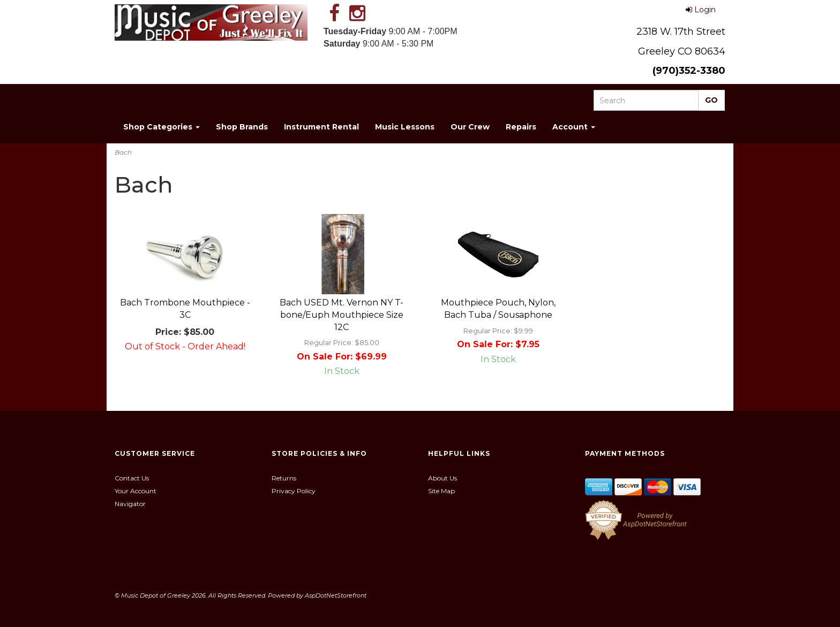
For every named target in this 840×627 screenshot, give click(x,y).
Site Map (441, 491)
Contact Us (132, 478)
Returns (284, 478)
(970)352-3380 (688, 71)
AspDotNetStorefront (335, 595)
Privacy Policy (294, 491)
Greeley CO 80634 (681, 51)
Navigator (130, 504)
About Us (442, 478)
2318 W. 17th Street (680, 31)
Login (701, 9)
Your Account (135, 491)
